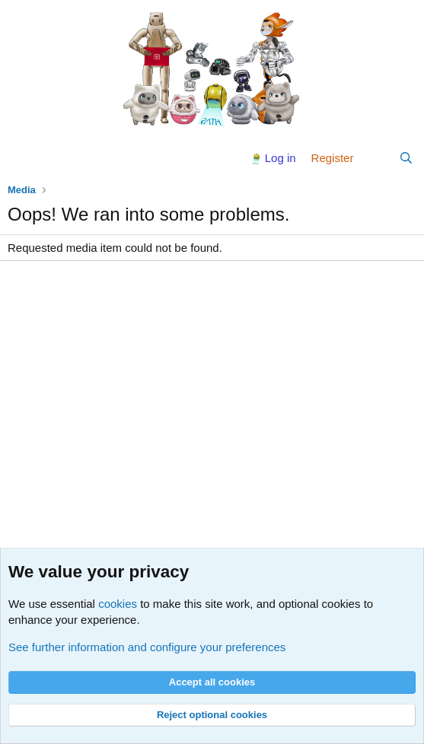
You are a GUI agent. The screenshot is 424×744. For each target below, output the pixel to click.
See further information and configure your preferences (146, 647)
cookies (117, 603)
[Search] (406, 158)
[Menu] (21, 158)
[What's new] (376, 158)
